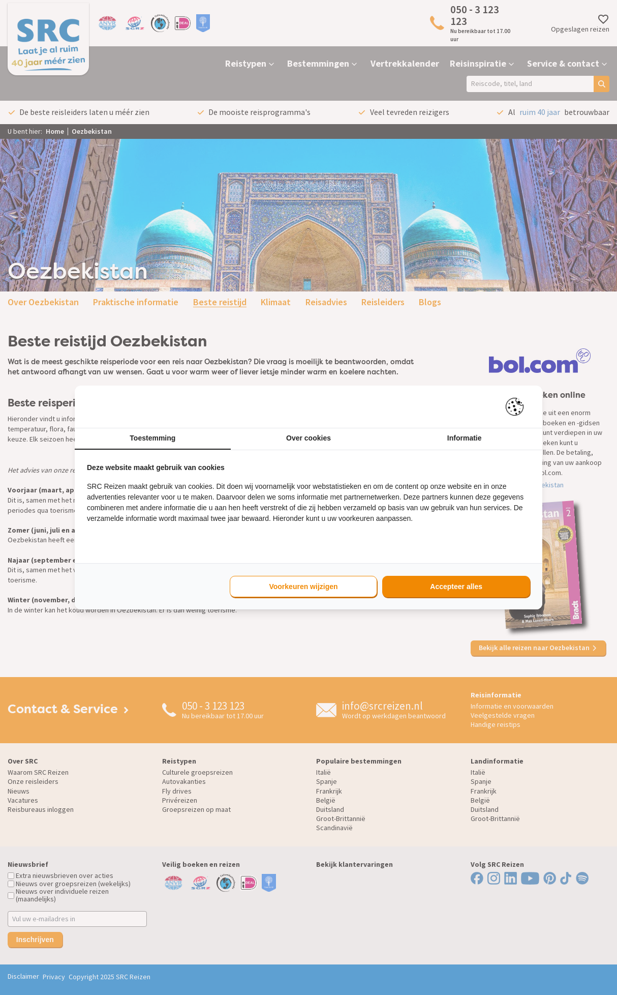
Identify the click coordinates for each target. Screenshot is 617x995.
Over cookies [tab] (308, 438)
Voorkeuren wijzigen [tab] (303, 586)
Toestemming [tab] (152, 438)
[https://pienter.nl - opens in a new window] (518, 407)
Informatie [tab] (464, 438)
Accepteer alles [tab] (456, 586)
